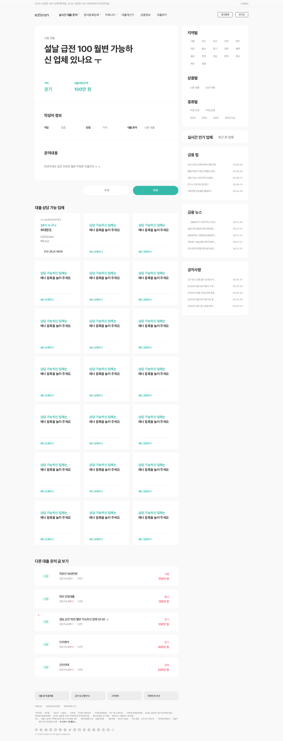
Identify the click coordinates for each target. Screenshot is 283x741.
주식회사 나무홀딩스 (147, 719)
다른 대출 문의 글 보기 (51, 561)
